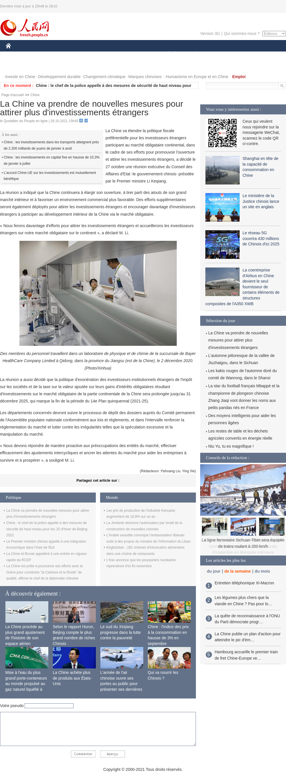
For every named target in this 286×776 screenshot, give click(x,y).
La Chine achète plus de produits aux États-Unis (72, 678)
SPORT (215, 53)
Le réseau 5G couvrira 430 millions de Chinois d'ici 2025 (261, 238)
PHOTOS (17, 65)
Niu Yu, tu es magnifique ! (231, 446)
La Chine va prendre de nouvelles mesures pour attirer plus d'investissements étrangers (238, 340)
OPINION (266, 53)
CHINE (16, 53)
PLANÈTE (192, 53)
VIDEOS (40, 65)
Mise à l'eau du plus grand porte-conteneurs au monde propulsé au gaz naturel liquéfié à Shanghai (26, 683)
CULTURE (141, 53)
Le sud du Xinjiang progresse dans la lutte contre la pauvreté (120, 632)
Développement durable (59, 76)
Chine (35, 95)
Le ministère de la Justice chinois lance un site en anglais (261, 201)
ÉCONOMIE (40, 53)
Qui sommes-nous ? (242, 33)
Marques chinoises (145, 76)
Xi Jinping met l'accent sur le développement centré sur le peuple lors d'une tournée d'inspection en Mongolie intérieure (243, 546)
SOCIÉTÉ (166, 53)
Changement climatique (105, 76)
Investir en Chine (20, 76)
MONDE (66, 53)
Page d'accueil (12, 95)
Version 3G (210, 33)
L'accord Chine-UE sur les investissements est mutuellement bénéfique (50, 176)
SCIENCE (115, 53)
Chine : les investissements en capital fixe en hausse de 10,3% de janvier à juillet (52, 160)
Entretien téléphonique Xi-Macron (244, 583)
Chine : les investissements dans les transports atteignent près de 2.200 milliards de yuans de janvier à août (51, 145)
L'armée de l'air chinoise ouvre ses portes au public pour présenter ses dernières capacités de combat (121, 683)
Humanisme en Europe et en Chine (197, 76)
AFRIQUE (90, 53)
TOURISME (239, 53)
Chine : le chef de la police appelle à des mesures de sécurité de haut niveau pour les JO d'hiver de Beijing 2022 (46, 529)
